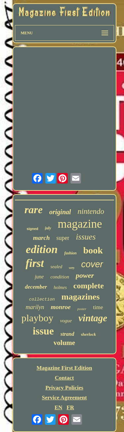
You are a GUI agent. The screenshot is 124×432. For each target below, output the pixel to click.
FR (70, 407)
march (41, 237)
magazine (80, 223)
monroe (61, 306)
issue (43, 331)
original (60, 212)
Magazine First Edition (64, 368)
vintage (92, 318)
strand (67, 334)
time (98, 307)
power (85, 275)
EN (58, 407)
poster (82, 309)
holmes (60, 287)
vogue (66, 320)
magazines (81, 297)
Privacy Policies (64, 388)
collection (42, 299)
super (62, 238)
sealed (56, 266)
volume (64, 343)
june (39, 276)
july (48, 228)
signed (32, 229)
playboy (37, 317)
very (71, 268)
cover (92, 264)
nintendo (91, 211)
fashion (70, 253)
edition (42, 249)
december (36, 287)
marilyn (35, 307)
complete (88, 285)
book (93, 250)
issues (86, 236)
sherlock (88, 334)
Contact (64, 378)
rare (33, 210)
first (34, 263)
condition (59, 276)
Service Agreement (64, 397)
